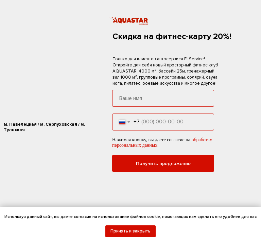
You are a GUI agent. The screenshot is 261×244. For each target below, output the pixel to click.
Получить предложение (163, 163)
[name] (163, 98)
